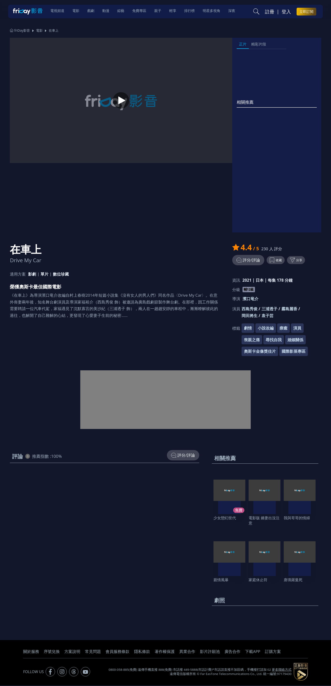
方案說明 (72, 652)
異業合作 (187, 652)
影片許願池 (210, 652)
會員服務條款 (117, 652)
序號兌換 (52, 652)
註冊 (269, 12)
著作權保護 (165, 652)
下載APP (252, 652)
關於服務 (31, 652)
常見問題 (93, 652)
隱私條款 (142, 652)
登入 (286, 12)
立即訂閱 (306, 12)
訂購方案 (273, 652)
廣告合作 (232, 652)
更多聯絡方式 (281, 670)
